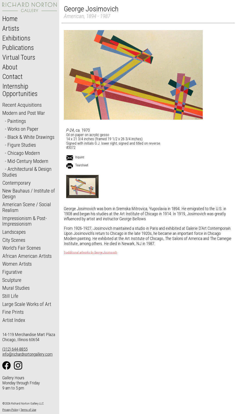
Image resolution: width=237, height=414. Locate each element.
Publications (18, 48)
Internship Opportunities (19, 90)
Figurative (12, 272)
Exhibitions (16, 38)
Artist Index (13, 320)
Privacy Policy (10, 409)
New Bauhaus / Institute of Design (28, 193)
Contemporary (16, 183)
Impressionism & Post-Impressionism (24, 221)
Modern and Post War (23, 113)
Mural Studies (16, 288)
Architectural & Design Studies (27, 172)
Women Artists (17, 264)
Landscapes (14, 232)
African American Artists (27, 256)
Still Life (10, 296)
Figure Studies (21, 145)
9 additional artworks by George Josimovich (90, 252)
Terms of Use (28, 409)
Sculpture (11, 280)
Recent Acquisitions (22, 105)
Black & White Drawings (30, 137)
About (10, 67)
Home (10, 19)
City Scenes (13, 240)
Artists (10, 28)
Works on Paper (22, 129)
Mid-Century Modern (27, 161)
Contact (12, 77)
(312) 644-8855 (15, 349)
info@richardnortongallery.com (27, 354)
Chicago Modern (23, 153)
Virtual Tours (18, 57)
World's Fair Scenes (21, 248)
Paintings (16, 121)
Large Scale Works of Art (26, 304)
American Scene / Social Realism (26, 207)
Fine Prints (13, 312)
